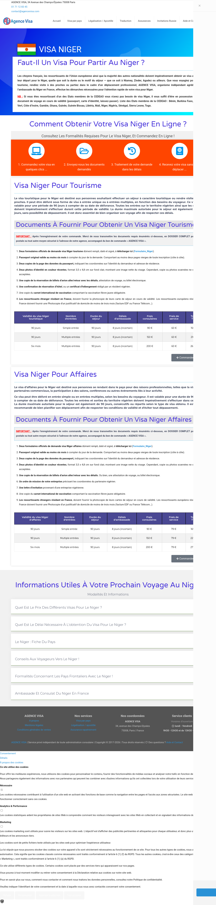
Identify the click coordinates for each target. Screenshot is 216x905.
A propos (34, 720)
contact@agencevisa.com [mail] (25, 11)
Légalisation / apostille (83, 725)
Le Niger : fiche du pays (35, 642)
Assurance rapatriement (83, 729)
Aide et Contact (174, 742)
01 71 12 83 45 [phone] (19, 6)
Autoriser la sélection (49, 895)
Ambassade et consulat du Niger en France (52, 693)
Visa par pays (83, 720)
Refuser (7, 895)
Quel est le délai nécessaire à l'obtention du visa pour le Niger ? (70, 625)
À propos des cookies (11, 762)
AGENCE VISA (18, 742)
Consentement (8, 753)
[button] (108, 606)
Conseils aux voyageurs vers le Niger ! (47, 659)
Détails (3, 757)
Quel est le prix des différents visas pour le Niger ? (58, 607)
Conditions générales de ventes (34, 729)
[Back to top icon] (200, 898)
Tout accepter (74, 895)
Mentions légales (34, 725)
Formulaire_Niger (143, 251)
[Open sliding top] (108, 3)
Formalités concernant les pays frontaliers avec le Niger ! (64, 676)
